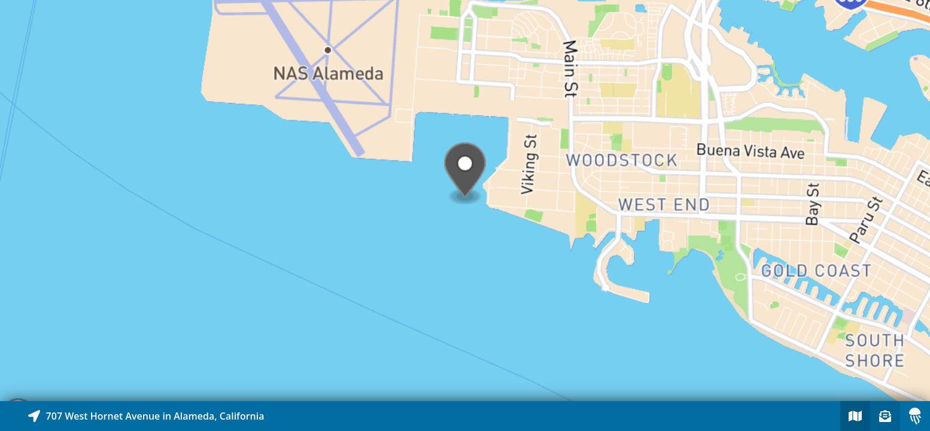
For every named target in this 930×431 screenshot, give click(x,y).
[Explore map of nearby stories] (465, 200)
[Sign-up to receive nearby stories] (885, 416)
